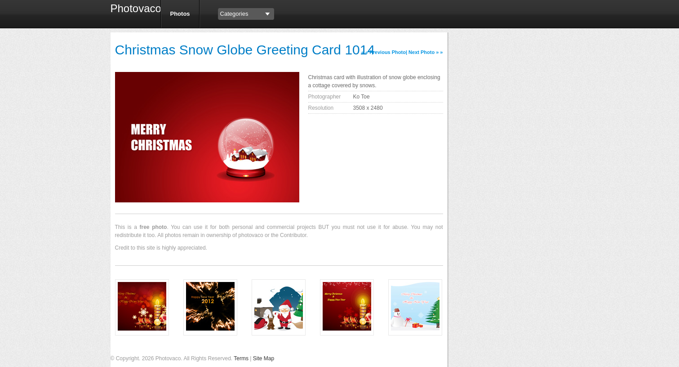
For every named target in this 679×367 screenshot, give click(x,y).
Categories (234, 13)
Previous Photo (387, 52)
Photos (180, 13)
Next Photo (421, 52)
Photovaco (132, 9)
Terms (241, 358)
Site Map (263, 358)
